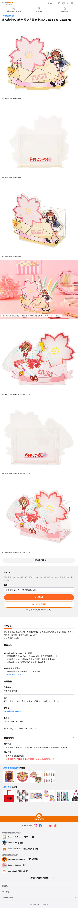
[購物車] (59, 3)
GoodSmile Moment (13, 711)
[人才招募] (47, 3)
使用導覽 (5, 892)
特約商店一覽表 (14, 674)
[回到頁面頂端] (39, 816)
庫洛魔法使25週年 (8, 16)
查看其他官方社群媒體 (39, 878)
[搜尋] (55, 3)
